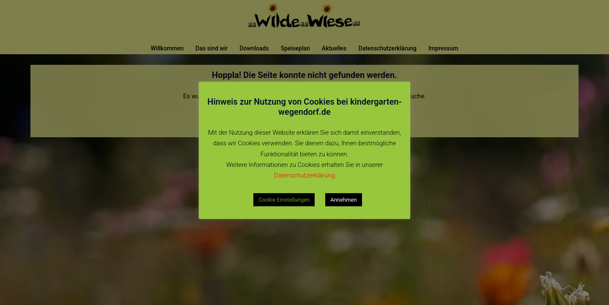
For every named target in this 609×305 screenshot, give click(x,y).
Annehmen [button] (343, 200)
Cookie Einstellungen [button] (284, 200)
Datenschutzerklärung (304, 175)
